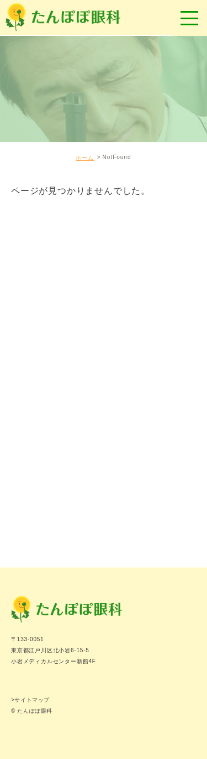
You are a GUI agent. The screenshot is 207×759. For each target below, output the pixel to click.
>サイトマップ (30, 700)
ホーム (85, 158)
